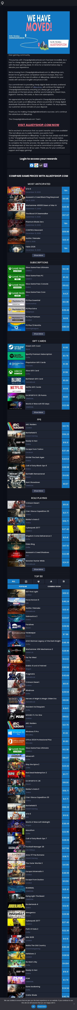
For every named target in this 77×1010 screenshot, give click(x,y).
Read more (42, 1006)
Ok (33, 1006)
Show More (38, 255)
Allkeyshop (37, 87)
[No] (74, 1004)
